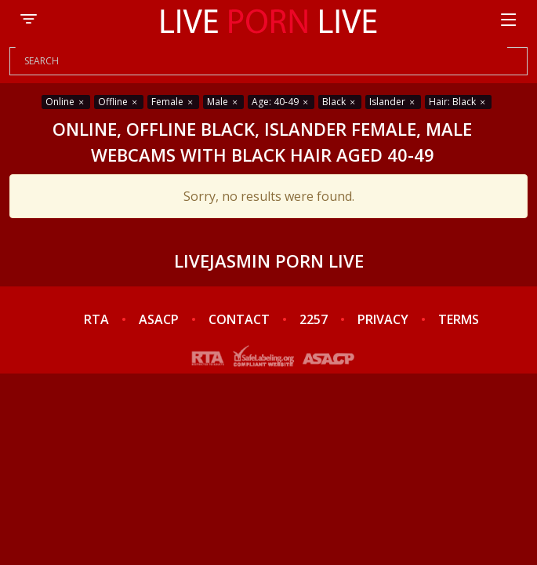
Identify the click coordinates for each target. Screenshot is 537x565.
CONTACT (239, 319)
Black (339, 101)
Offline (119, 101)
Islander (393, 101)
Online (65, 101)
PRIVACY (382, 319)
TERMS (458, 319)
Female (173, 101)
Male (223, 101)
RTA (96, 319)
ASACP (159, 319)
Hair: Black (458, 101)
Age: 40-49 (281, 101)
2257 (313, 319)
